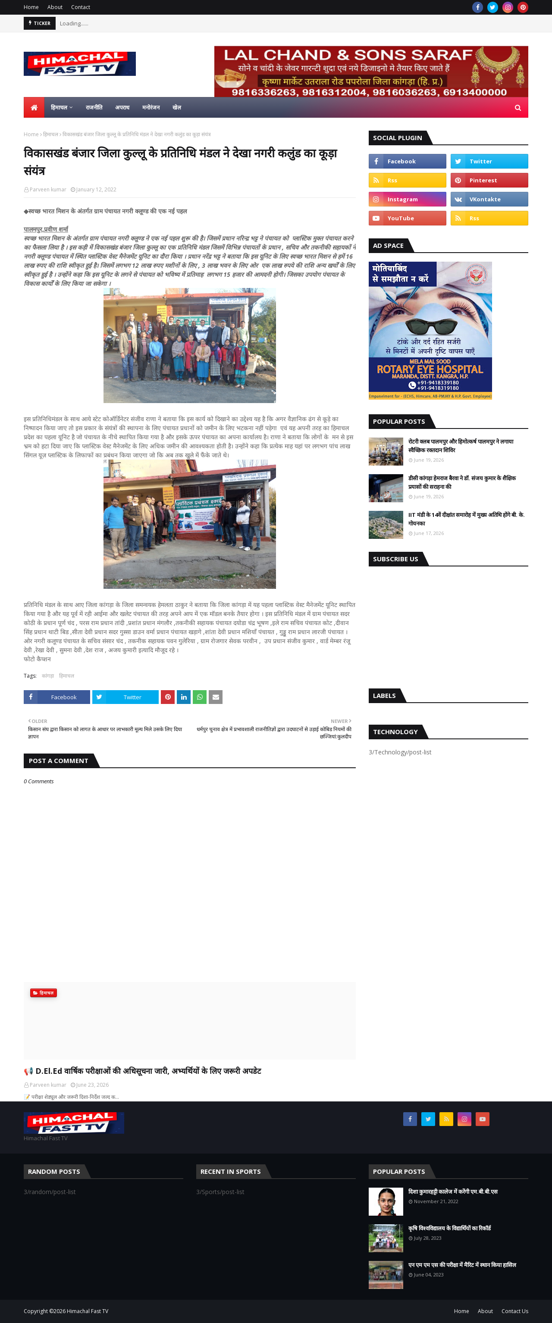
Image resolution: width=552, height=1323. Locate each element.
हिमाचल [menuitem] (59, 107)
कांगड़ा (48, 675)
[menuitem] (34, 107)
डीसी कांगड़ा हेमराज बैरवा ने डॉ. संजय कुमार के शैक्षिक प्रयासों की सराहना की (462, 482)
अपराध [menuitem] (122, 107)
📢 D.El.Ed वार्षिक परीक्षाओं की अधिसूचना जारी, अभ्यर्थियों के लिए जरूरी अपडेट (142, 1071)
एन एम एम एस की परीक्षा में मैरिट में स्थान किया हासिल (462, 1265)
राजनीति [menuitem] (94, 107)
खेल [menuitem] (176, 107)
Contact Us (515, 1311)
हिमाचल (50, 134)
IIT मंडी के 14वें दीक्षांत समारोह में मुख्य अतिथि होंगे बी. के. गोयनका (466, 519)
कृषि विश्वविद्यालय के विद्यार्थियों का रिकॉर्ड (449, 1228)
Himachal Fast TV (87, 1311)
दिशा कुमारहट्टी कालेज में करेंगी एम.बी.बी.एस (453, 1191)
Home (31, 7)
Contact (80, 7)
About (55, 7)
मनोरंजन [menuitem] (151, 107)
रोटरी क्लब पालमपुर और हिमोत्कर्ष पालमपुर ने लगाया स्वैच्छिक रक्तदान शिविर (460, 446)
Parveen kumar (48, 189)
